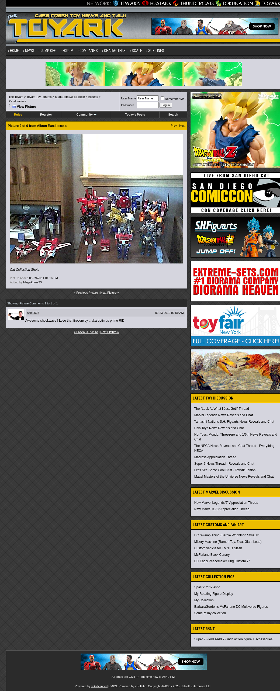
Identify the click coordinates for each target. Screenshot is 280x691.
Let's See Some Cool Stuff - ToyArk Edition (224, 470)
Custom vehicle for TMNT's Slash (218, 548)
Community (87, 114)
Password (127, 105)
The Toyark (16, 96)
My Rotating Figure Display (213, 594)
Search (173, 114)
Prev (174, 125)
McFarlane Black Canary (212, 555)
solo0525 (33, 312)
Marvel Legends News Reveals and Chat (223, 415)
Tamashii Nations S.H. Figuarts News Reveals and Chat (234, 421)
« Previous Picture (86, 292)
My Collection (204, 600)
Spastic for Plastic (207, 587)
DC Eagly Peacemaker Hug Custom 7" (222, 561)
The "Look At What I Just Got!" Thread (221, 409)
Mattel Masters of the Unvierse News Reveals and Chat (234, 476)
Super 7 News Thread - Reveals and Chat (224, 464)
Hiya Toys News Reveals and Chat (219, 428)
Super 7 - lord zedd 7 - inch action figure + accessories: (234, 639)
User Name (128, 98)
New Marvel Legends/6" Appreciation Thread (226, 503)
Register (46, 114)
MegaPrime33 (32, 282)
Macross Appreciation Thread (215, 457)
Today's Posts (135, 114)
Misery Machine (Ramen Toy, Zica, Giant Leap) (228, 542)
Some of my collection (210, 613)
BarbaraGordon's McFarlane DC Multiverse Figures (231, 607)
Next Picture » (109, 292)
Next (182, 125)
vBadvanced (99, 686)
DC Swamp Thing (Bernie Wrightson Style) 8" (226, 535)
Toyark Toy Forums (39, 96)
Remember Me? (173, 98)
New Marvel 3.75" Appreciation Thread (222, 509)
